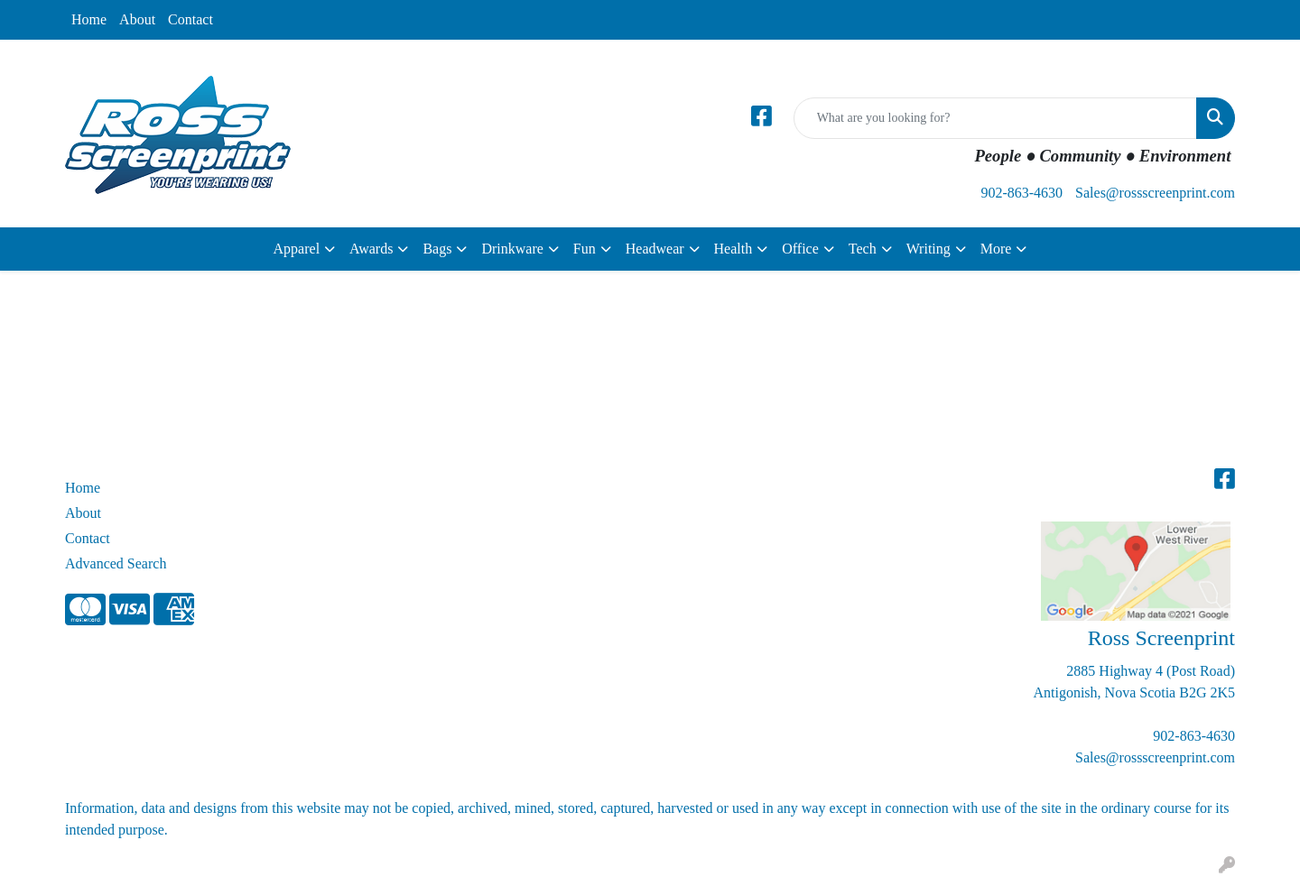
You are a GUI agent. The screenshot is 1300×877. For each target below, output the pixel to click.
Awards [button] (371, 248)
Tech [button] (863, 248)
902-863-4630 (1021, 192)
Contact (190, 19)
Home (89, 19)
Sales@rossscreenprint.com (1155, 192)
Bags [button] (436, 248)
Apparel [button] (297, 248)
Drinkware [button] (512, 248)
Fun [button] (584, 248)
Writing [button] (928, 248)
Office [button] (800, 248)
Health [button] (733, 248)
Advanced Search (115, 563)
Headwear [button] (655, 248)
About (137, 19)
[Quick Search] (995, 118)
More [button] (996, 248)
